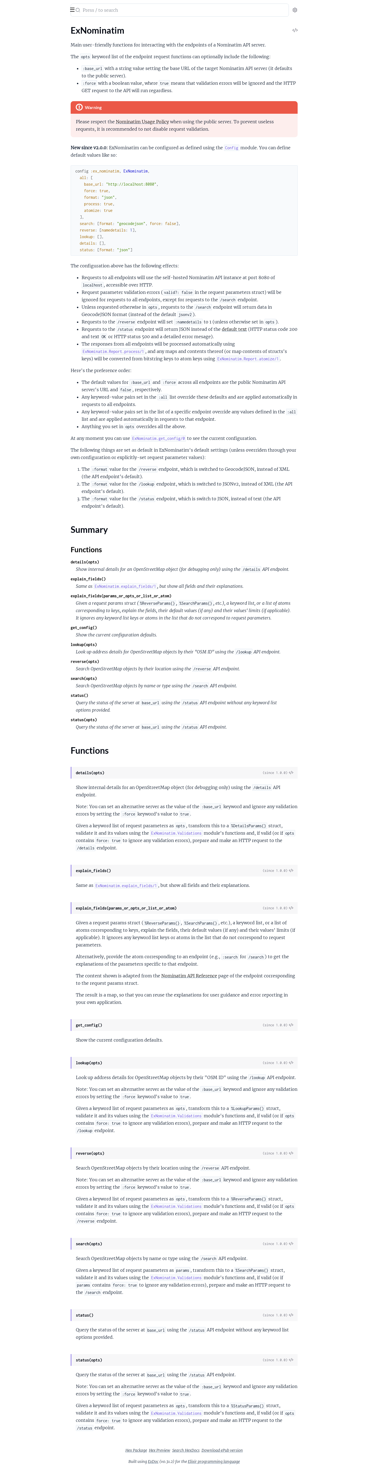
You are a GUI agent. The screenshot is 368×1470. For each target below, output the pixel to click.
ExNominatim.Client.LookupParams (38, 77)
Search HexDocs (227, 1450)
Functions (18, 52)
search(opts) (125, 678)
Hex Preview (200, 1450)
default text (275, 329)
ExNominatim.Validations (28, 114)
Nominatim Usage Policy (183, 121)
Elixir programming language (255, 1461)
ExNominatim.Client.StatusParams (37, 99)
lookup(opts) (125, 644)
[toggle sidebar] (75, 9)
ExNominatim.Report (24, 106)
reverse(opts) (126, 661)
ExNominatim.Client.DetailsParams (37, 69)
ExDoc (194, 1461)
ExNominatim (37, 6)
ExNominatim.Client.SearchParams (37, 92)
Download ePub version (263, 1450)
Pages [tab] (10, 25)
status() (120, 695)
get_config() (125, 627)
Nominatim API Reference (230, 975)
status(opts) (125, 719)
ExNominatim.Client (23, 62)
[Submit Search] (118, 10)
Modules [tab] (30, 25)
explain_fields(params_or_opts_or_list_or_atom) (162, 596)
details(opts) (126, 562)
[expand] (76, 36)
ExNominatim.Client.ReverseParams (38, 84)
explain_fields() (129, 579)
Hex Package (177, 1450)
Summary (18, 46)
